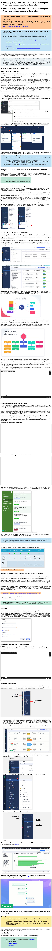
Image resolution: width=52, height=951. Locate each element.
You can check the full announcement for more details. (15, 26)
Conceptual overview (12, 943)
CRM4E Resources (32, 939)
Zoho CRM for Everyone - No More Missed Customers (28, 48)
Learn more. (18, 844)
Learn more (20, 569)
